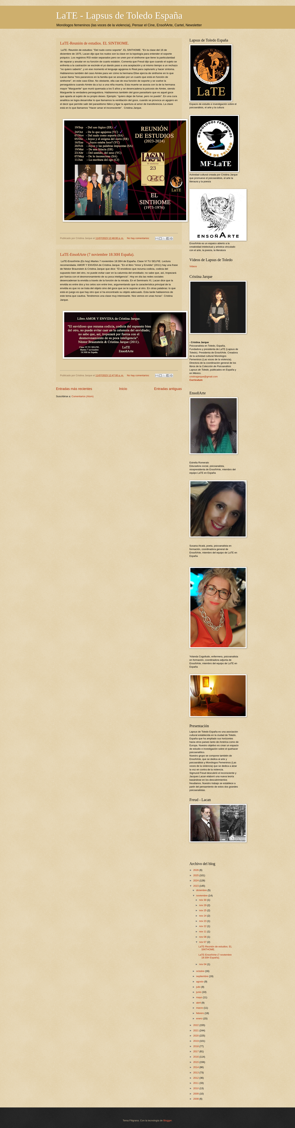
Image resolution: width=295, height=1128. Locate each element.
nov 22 (203, 926)
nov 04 (203, 964)
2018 (196, 1046)
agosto (200, 981)
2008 (196, 1098)
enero (199, 1018)
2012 (196, 1077)
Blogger (167, 1120)
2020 (196, 1035)
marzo (200, 1007)
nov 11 (203, 931)
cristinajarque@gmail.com (203, 376)
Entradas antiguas (168, 389)
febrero (200, 1013)
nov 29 (203, 905)
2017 (196, 1051)
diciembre (201, 890)
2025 (196, 875)
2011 (196, 1083)
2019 (196, 1041)
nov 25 (203, 910)
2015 (196, 1062)
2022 (196, 1025)
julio (198, 986)
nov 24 (203, 915)
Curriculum (196, 380)
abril (198, 1002)
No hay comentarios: (138, 238)
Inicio (123, 389)
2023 (196, 885)
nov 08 (203, 936)
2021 (196, 1030)
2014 (196, 1067)
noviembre (202, 895)
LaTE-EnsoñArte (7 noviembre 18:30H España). (97, 254)
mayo (199, 997)
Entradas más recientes (74, 389)
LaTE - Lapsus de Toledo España (119, 15)
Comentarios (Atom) (83, 396)
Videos (193, 266)
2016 (196, 1056)
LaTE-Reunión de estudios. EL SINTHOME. (94, 43)
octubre (200, 971)
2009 (196, 1093)
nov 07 (203, 942)
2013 (196, 1072)
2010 (196, 1088)
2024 (196, 880)
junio (199, 992)
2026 (196, 870)
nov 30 (203, 899)
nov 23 (203, 921)
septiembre (202, 976)
